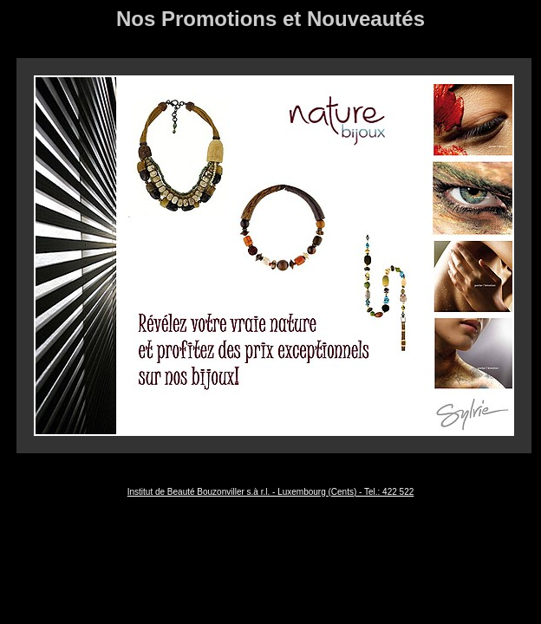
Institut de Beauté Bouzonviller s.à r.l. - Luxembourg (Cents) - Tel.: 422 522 (270, 492)
